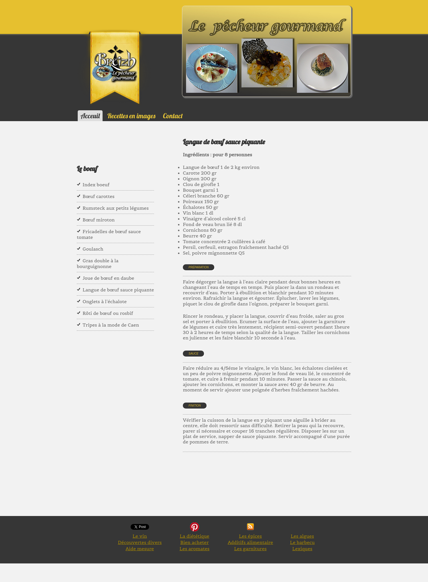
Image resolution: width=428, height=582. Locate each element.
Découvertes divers (140, 542)
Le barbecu (302, 542)
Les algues (302, 536)
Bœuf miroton (99, 220)
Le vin (140, 536)
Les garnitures (250, 548)
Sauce (193, 353)
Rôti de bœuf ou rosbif (108, 313)
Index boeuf (96, 184)
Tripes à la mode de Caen (111, 325)
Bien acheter (194, 542)
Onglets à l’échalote (105, 301)
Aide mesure (140, 548)
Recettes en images (131, 115)
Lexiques (302, 548)
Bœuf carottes (99, 196)
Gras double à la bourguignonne (98, 263)
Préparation (199, 267)
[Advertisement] (287, 490)
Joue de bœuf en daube (108, 278)
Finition (195, 405)
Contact (173, 115)
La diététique (194, 536)
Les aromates (194, 548)
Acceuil (90, 115)
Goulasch (93, 249)
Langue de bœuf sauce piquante (118, 290)
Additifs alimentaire (250, 542)
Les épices (250, 536)
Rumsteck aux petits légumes (116, 208)
